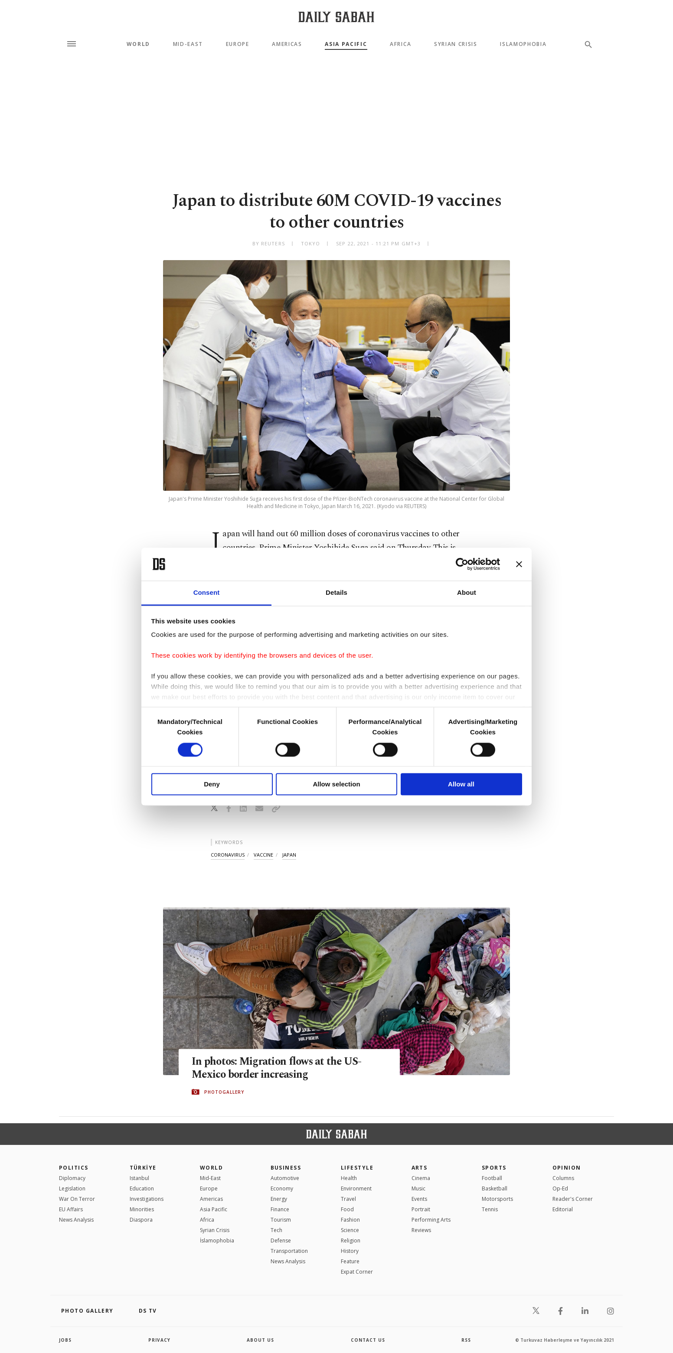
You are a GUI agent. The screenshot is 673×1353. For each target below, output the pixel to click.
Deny (212, 784)
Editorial (562, 1209)
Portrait (421, 1209)
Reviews (421, 1230)
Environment (356, 1188)
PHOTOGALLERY (224, 1092)
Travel (348, 1199)
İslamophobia (217, 1240)
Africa (400, 44)
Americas (287, 44)
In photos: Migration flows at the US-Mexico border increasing (279, 1068)
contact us (368, 1340)
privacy (159, 1340)
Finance (280, 1209)
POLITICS (73, 1167)
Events (419, 1199)
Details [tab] (336, 593)
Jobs (65, 1340)
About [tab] (466, 593)
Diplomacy (72, 1178)
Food (347, 1209)
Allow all (461, 784)
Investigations (146, 1199)
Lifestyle (357, 1167)
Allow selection (336, 784)
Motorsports (497, 1199)
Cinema (421, 1178)
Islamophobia (523, 44)
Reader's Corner (572, 1199)
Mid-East (188, 44)
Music (418, 1188)
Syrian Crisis (455, 44)
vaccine (263, 854)
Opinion (566, 1167)
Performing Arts (431, 1219)
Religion (350, 1240)
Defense (281, 1240)
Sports (494, 1167)
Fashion (350, 1219)
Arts (420, 1167)
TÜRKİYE (143, 1167)
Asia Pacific (346, 44)
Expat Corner (357, 1271)
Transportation (289, 1251)
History (350, 1251)
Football (492, 1178)
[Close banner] (519, 564)
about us (260, 1340)
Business (286, 1167)
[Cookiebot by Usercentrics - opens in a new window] (462, 564)
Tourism (281, 1219)
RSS (466, 1340)
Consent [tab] (206, 593)
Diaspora (141, 1219)
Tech (276, 1230)
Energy (279, 1199)
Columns (563, 1178)
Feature (350, 1261)
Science (350, 1230)
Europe (237, 44)
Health (349, 1178)
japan (289, 854)
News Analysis (76, 1219)
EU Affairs (71, 1209)
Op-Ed (560, 1188)
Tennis (490, 1209)
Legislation (72, 1188)
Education (142, 1188)
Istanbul (139, 1178)
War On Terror (77, 1199)
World (138, 44)
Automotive (285, 1178)
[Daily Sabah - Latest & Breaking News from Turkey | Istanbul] (336, 16)
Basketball (494, 1188)
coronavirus (228, 854)
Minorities (142, 1209)
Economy (282, 1188)
